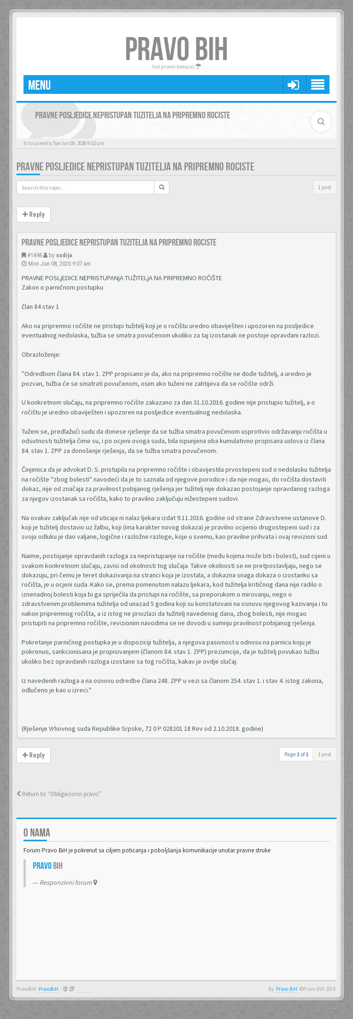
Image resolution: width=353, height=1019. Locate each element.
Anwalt (84, 989)
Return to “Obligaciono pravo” (58, 794)
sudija (64, 255)
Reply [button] (34, 214)
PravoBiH (48, 989)
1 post (324, 187)
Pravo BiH (286, 989)
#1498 (34, 255)
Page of (296, 754)
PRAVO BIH (176, 50)
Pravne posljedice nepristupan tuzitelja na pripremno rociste (135, 167)
